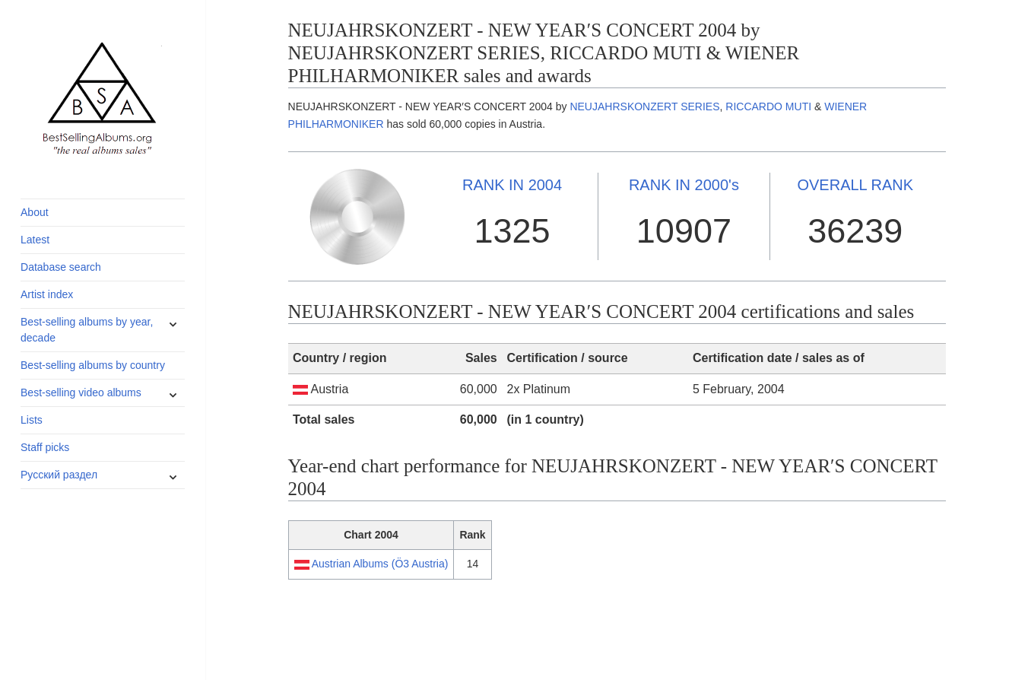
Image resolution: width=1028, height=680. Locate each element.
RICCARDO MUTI (768, 106)
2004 (512, 184)
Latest (35, 240)
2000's (684, 184)
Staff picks (45, 447)
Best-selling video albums (81, 392)
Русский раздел (59, 475)
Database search (61, 267)
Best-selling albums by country (93, 365)
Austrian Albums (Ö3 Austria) (380, 564)
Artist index (47, 294)
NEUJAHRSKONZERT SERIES (644, 106)
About (35, 212)
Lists (32, 420)
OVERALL (855, 184)
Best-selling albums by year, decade (87, 330)
